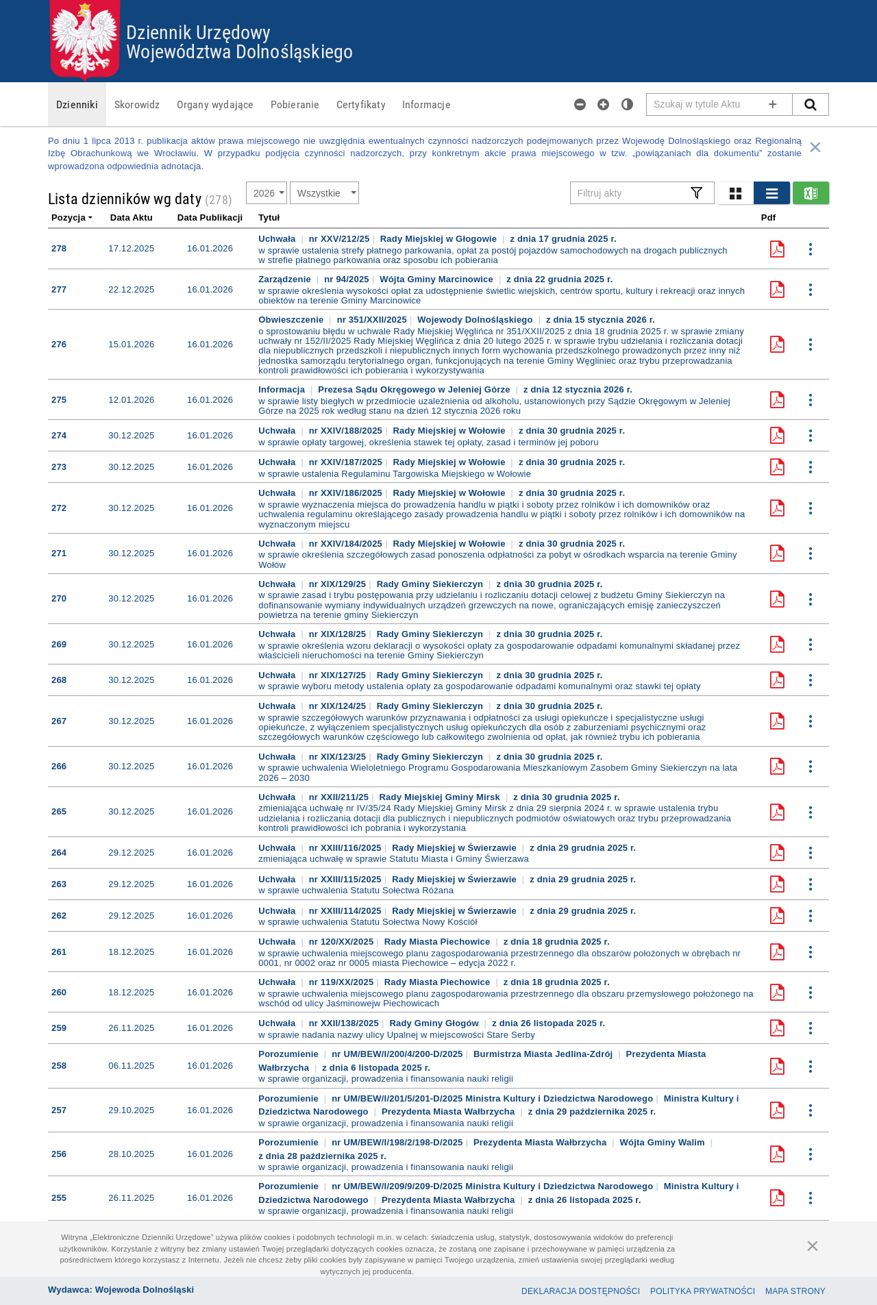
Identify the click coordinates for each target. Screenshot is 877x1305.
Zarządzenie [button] (285, 279)
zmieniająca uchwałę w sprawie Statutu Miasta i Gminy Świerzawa (393, 859)
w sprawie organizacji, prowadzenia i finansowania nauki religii (385, 1079)
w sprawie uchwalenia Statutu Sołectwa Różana (356, 890)
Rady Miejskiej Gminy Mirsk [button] (441, 797)
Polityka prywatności (702, 1291)
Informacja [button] (283, 389)
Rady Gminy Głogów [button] (435, 1023)
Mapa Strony (795, 1291)
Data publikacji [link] (210, 217)
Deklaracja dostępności (580, 1291)
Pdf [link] (768, 217)
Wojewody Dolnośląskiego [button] (476, 319)
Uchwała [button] (278, 239)
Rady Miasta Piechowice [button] (438, 941)
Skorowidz (137, 104)
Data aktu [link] (131, 217)
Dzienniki (77, 104)
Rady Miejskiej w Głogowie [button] (439, 239)
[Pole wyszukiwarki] (719, 104)
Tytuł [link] (269, 217)
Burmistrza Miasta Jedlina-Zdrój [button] (544, 1054)
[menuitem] (77, 104)
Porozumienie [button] (289, 1054)
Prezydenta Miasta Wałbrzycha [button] (448, 1111)
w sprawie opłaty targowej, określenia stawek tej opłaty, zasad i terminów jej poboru (428, 442)
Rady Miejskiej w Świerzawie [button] (455, 848)
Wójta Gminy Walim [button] (662, 1142)
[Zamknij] (812, 1245)
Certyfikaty (361, 104)
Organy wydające (215, 104)
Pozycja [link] (73, 217)
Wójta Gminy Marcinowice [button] (438, 279)
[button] (735, 193)
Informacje (426, 104)
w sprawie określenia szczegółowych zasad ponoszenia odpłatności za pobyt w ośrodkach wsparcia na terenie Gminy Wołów (497, 559)
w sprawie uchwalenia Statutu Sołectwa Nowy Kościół (367, 922)
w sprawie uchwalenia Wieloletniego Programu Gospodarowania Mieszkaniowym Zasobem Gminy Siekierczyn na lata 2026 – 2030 (497, 772)
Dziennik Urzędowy (198, 31)
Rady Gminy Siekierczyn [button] (431, 584)
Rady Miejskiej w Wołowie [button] (450, 430)
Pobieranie (295, 104)
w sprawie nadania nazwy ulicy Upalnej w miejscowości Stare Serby (396, 1035)
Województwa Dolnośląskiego (239, 51)
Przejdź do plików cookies (438, 0)
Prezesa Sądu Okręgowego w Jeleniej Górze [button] (415, 389)
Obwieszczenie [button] (292, 319)
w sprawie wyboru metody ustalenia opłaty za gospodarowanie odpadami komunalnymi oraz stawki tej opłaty (479, 686)
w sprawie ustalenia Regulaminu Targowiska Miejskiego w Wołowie (394, 474)
